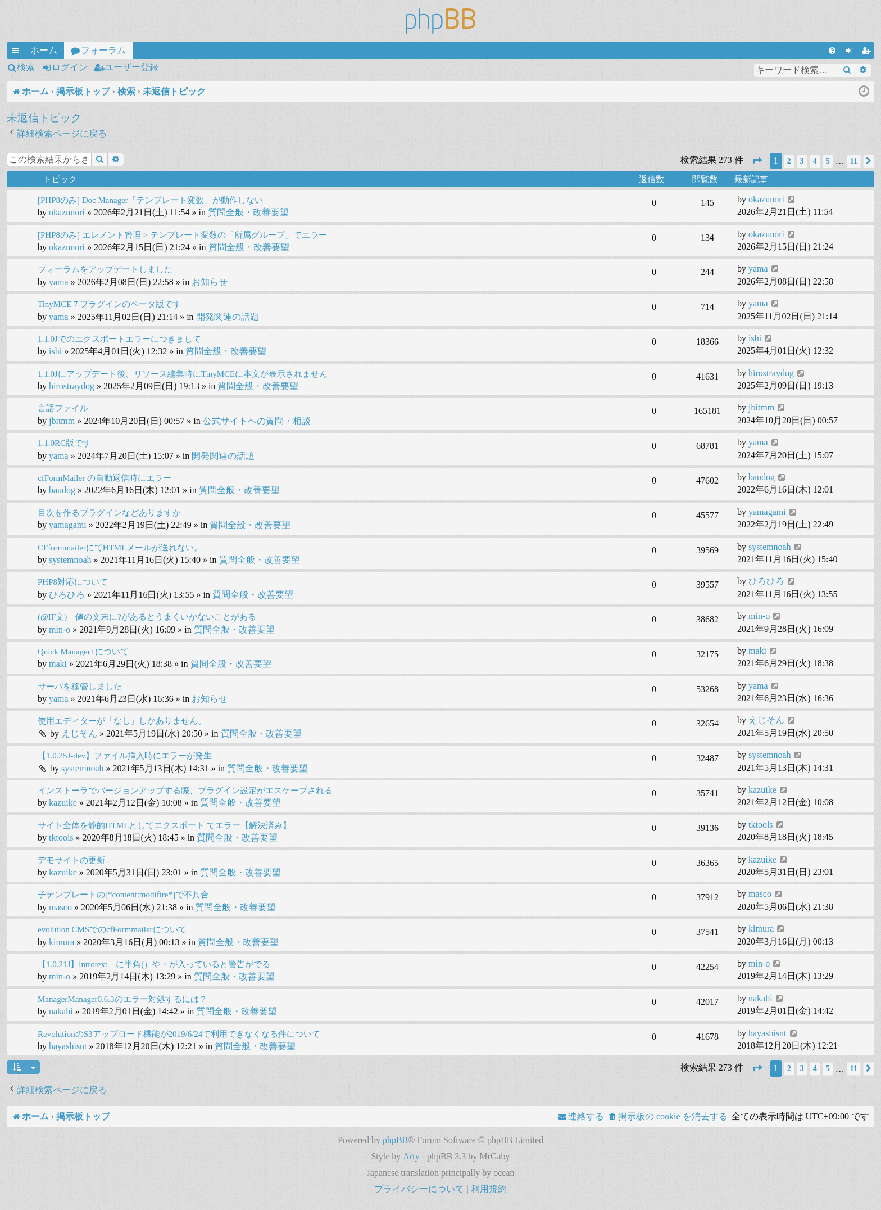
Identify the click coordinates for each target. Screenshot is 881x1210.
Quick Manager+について (83, 651)
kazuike (63, 802)
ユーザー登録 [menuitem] (868, 52)
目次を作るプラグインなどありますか (109, 512)
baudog (62, 490)
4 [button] (815, 161)
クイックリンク (17, 52)
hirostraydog (71, 386)
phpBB (395, 1140)
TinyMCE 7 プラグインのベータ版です (109, 304)
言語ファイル (63, 408)
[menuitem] (832, 50)
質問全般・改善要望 (248, 212)
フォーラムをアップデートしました (105, 269)
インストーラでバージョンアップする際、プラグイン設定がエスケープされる (185, 790)
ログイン (70, 67)
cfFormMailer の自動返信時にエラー (104, 477)
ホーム (43, 50)
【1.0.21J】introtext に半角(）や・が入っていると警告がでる (154, 964)
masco (60, 907)
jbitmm (62, 421)
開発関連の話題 (227, 317)
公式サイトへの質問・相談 (257, 421)
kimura (61, 942)
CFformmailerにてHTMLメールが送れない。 (120, 547)
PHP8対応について (73, 581)
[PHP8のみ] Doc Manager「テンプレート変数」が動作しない (150, 200)
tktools (61, 837)
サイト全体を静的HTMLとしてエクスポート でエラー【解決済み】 (164, 825)
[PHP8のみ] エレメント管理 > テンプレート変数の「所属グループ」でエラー (182, 235)
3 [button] (802, 161)
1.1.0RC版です (64, 443)
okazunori (67, 212)
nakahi (61, 1011)
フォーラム (103, 50)
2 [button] (789, 161)
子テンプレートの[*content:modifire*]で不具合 (123, 894)
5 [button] (828, 161)
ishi (55, 351)
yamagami (68, 525)
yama (59, 282)
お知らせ (210, 282)
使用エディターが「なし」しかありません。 (122, 720)
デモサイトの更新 (71, 860)
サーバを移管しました (80, 686)
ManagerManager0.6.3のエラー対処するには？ (122, 999)
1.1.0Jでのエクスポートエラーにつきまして (119, 339)
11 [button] (853, 161)
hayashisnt (68, 1046)
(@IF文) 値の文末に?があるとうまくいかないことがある (147, 616)
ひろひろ (67, 594)
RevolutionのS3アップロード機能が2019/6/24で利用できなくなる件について (179, 1034)
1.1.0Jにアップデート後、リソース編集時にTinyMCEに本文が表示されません (183, 373)
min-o (59, 629)
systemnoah (70, 560)
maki (58, 664)
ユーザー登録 (131, 67)
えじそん (79, 733)
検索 (26, 67)
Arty (411, 1156)
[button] (756, 161)
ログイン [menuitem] (851, 52)
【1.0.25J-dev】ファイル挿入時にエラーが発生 (125, 755)
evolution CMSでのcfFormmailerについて (112, 929)
